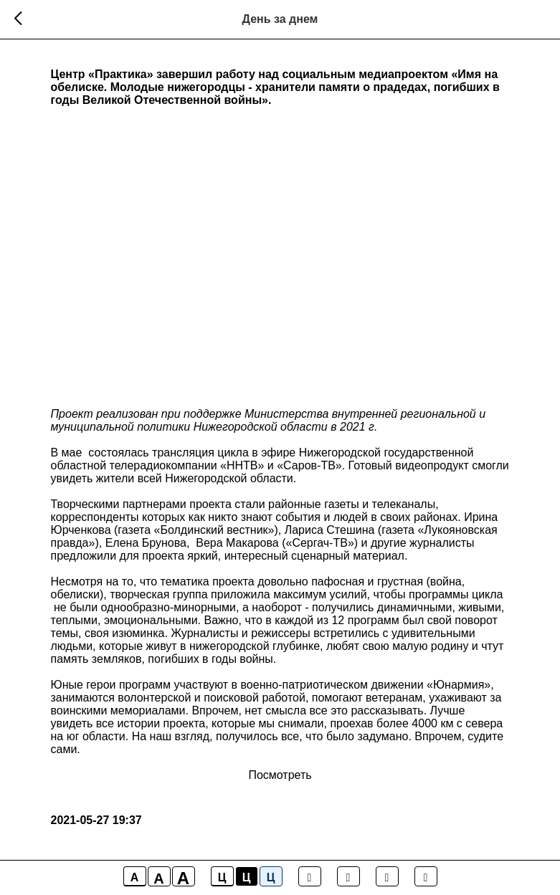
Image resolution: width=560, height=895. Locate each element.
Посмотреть (279, 775)
